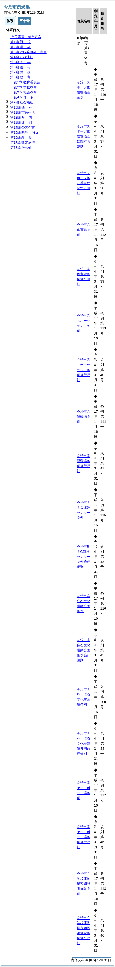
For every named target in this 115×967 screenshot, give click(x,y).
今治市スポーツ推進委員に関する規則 (83, 183)
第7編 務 (20, 72)
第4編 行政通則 (21, 57)
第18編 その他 (20, 147)
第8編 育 (20, 77)
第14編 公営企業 (22, 127)
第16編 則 (21, 137)
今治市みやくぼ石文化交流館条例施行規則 (83, 743)
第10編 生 (21, 107)
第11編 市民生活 (22, 112)
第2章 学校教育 (25, 87)
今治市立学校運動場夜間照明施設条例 (83, 884)
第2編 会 (20, 47)
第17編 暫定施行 (22, 142)
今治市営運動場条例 (83, 416)
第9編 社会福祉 (21, 102)
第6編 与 (20, 67)
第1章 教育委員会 (27, 82)
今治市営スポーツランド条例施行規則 (83, 370)
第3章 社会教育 (25, 92)
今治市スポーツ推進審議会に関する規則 (83, 136)
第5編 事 (20, 62)
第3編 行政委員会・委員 (28, 52)
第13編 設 (21, 122)
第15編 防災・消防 (24, 132)
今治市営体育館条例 (83, 230)
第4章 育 (24, 97)
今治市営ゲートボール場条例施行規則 (83, 837)
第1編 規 (20, 42)
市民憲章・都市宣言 (25, 37)
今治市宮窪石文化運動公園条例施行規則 (83, 650)
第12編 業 (21, 117)
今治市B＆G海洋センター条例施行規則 (83, 557)
